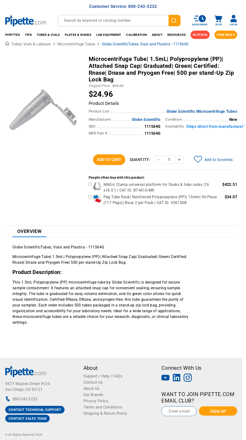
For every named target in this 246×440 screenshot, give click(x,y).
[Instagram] (188, 378)
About (157, 35)
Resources (176, 35)
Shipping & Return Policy (105, 413)
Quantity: (140, 159)
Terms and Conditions (102, 407)
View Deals (226, 35)
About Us (91, 388)
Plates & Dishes (78, 35)
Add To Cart (109, 159)
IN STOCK (200, 35)
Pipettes (12, 35)
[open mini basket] (218, 20)
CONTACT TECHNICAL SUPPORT (35, 410)
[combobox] (119, 20)
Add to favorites (213, 159)
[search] (174, 20)
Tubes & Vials (48, 35)
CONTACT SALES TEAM (27, 418)
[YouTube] (165, 378)
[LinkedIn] (177, 378)
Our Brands (93, 394)
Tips (28, 35)
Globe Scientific (146, 119)
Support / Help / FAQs (102, 376)
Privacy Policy (96, 401)
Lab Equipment (108, 35)
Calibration (136, 35)
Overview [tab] (29, 231)
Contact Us (93, 382)
